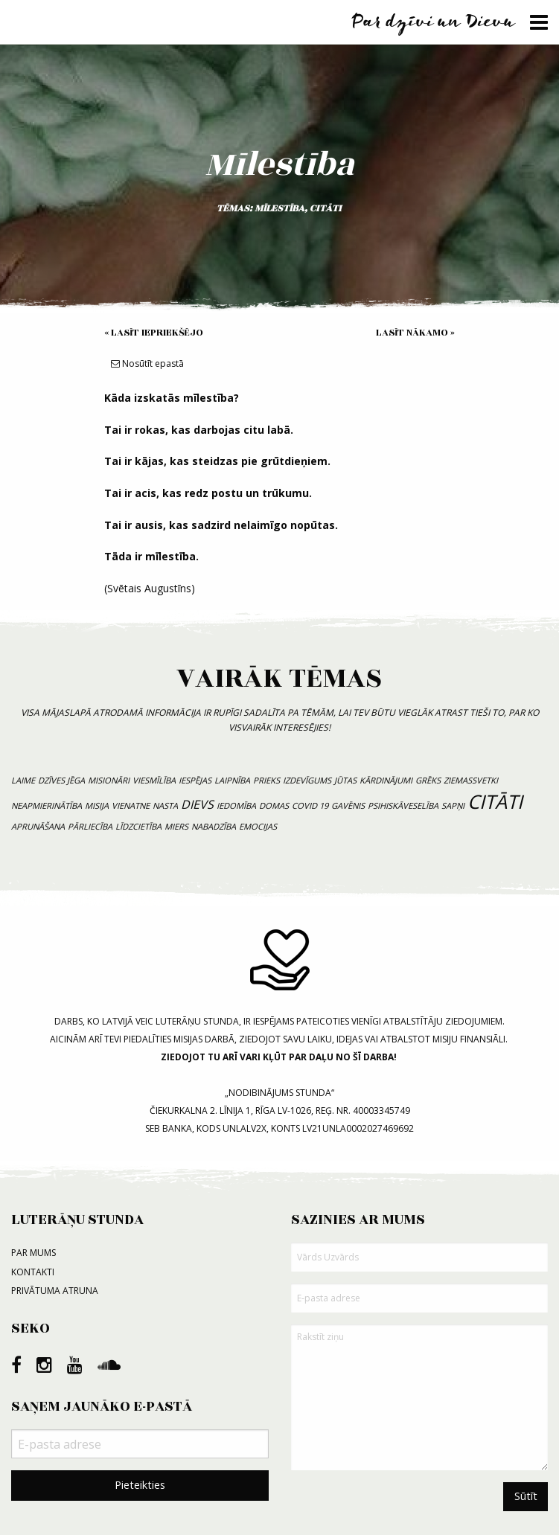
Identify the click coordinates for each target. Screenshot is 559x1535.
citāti (326, 208)
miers (176, 826)
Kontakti (32, 1272)
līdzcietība (138, 826)
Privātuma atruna (54, 1290)
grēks (428, 780)
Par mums (33, 1252)
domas (274, 805)
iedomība (236, 805)
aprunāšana (38, 826)
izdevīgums (307, 780)
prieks (266, 780)
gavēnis (348, 805)
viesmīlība (154, 780)
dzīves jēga (61, 780)
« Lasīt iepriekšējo (153, 332)
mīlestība (279, 208)
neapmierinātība (46, 805)
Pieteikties (140, 1485)
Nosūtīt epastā (147, 363)
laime (23, 780)
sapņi (452, 805)
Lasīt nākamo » (415, 332)
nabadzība (213, 826)
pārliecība (90, 826)
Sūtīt (525, 1496)
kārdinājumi (386, 780)
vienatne (131, 805)
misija (97, 805)
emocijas (258, 826)
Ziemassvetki (471, 780)
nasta (165, 805)
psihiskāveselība (403, 805)
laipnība (232, 780)
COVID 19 (310, 805)
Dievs (197, 804)
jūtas (345, 780)
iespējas (195, 780)
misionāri (109, 780)
